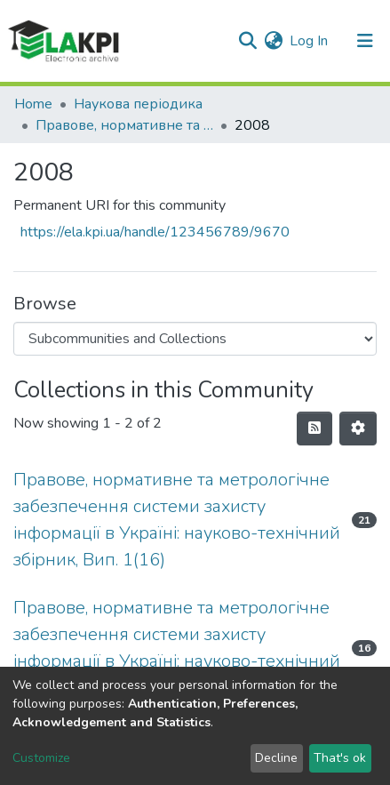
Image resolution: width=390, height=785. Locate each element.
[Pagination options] (358, 428)
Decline (276, 757)
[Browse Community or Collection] (195, 339)
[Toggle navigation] (365, 41)
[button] (273, 41)
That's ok (340, 757)
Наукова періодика (138, 104)
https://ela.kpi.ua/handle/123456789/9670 (155, 232)
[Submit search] (247, 41)
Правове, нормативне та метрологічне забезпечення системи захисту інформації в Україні (124, 125)
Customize (41, 757)
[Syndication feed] (314, 428)
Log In (310, 41)
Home (33, 104)
